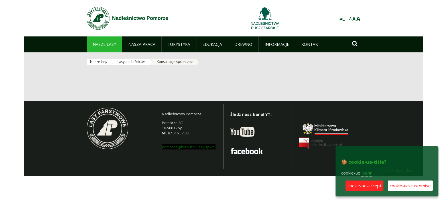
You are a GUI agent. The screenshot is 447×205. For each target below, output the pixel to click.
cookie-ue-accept (364, 185)
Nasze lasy (98, 61)
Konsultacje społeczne (175, 61)
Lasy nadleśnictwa (132, 61)
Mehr (366, 173)
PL (342, 19)
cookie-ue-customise (410, 185)
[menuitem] (104, 44)
